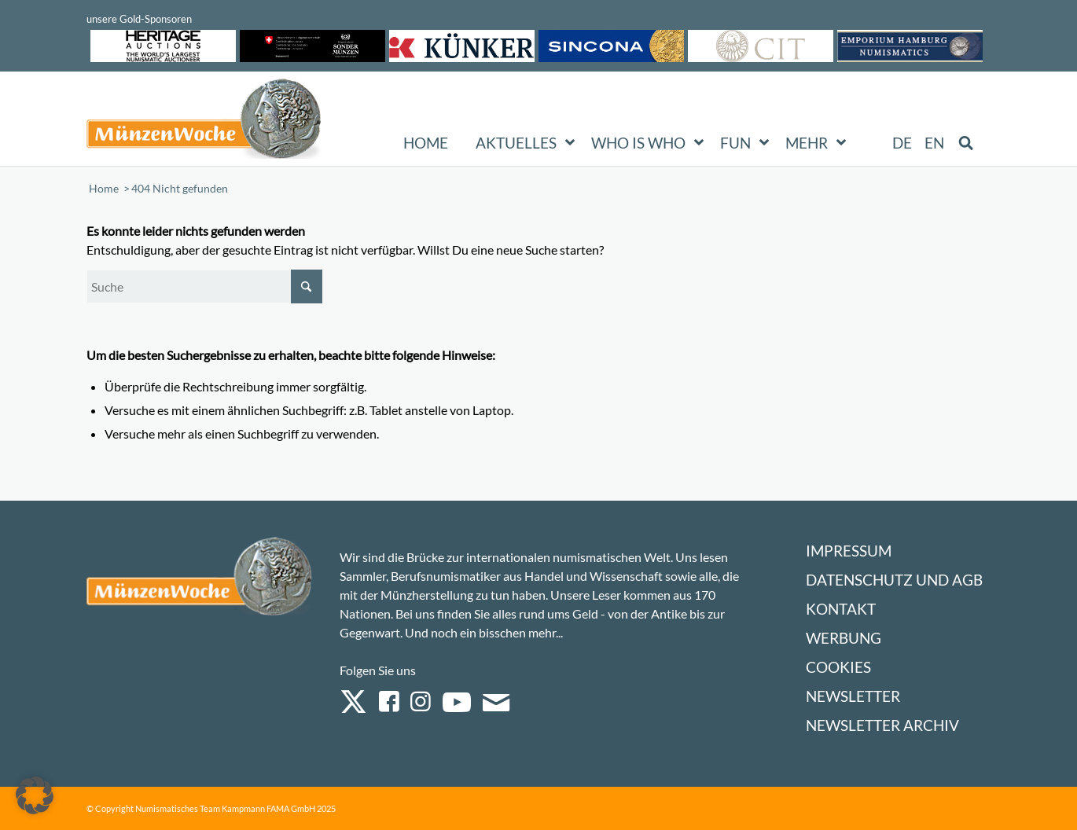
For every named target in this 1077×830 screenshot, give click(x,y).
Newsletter (853, 696)
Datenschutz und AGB (894, 580)
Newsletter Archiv (882, 725)
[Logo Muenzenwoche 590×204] (204, 122)
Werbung (843, 638)
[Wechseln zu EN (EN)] (934, 143)
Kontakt (841, 609)
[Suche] (204, 286)
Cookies (838, 667)
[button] (34, 795)
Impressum (848, 551)
